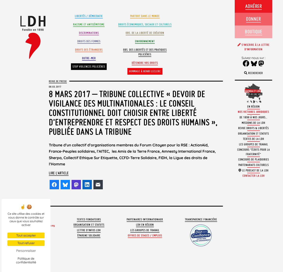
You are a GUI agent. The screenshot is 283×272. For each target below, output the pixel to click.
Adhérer (253, 6)
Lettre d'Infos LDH (89, 230)
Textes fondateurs (89, 219)
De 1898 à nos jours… (253, 117)
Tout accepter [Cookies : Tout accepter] (26, 235)
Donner (253, 19)
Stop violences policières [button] (89, 66)
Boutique (253, 32)
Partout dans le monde (145, 16)
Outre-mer (89, 58)
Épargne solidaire (88, 235)
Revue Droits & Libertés (253, 128)
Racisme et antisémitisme (89, 24)
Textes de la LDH (253, 139)
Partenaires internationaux (145, 219)
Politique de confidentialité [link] (26, 260)
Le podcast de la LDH (253, 170)
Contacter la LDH (254, 176)
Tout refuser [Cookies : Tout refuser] (26, 243)
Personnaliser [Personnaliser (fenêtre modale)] (26, 251)
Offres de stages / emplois (145, 235)
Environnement (145, 41)
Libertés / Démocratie (89, 16)
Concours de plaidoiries (253, 159)
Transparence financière (201, 219)
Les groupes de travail (144, 230)
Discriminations (89, 33)
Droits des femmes (88, 41)
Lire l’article (59, 173)
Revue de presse (58, 81)
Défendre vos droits (145, 63)
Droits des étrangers (89, 50)
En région (253, 106)
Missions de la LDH (253, 123)
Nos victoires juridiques (253, 112)
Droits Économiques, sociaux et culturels (145, 24)
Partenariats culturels (253, 165)
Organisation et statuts (88, 225)
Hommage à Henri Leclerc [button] (145, 71)
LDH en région (145, 225)
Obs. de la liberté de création (145, 33)
